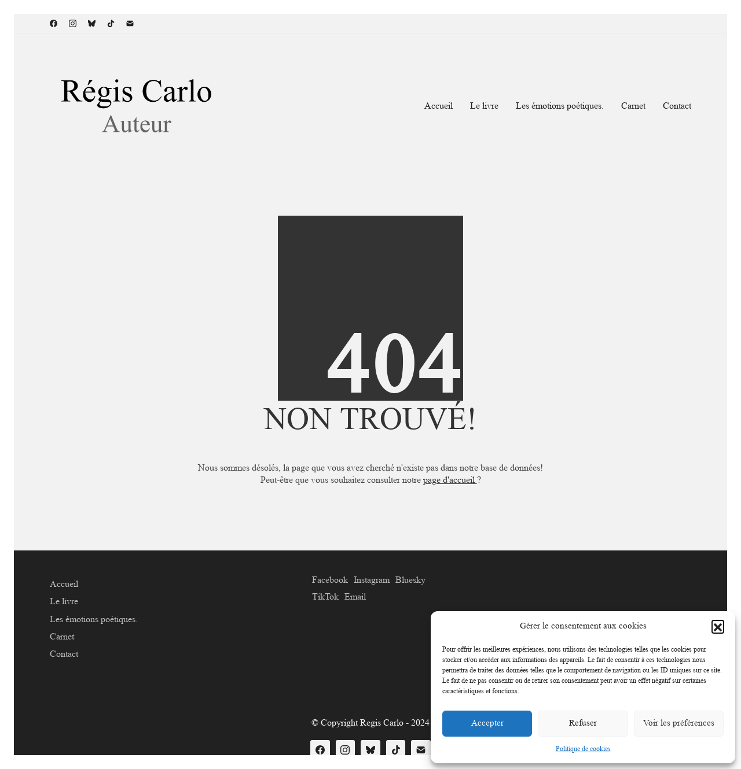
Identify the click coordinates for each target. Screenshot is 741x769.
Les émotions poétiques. (94, 618)
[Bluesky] (92, 23)
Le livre (64, 601)
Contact (64, 653)
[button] (718, 626)
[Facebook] (53, 23)
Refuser (583, 723)
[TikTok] (111, 23)
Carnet (62, 636)
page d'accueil (450, 479)
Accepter (487, 723)
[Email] (130, 23)
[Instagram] (72, 23)
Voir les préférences (678, 723)
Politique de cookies (583, 748)
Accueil (64, 583)
